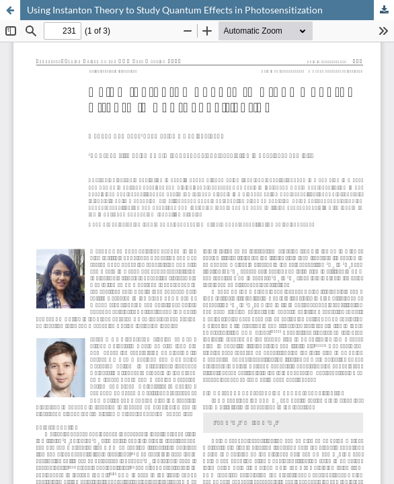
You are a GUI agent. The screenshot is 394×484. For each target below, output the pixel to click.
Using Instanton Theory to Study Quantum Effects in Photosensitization (175, 9)
